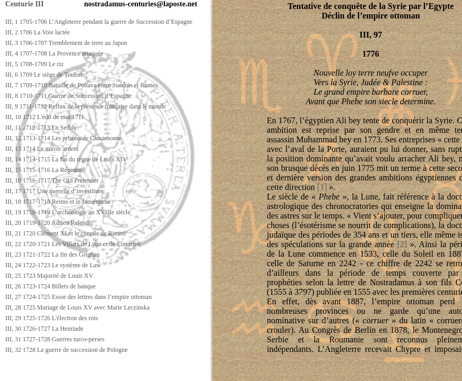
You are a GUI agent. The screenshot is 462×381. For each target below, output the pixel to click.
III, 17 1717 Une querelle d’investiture (54, 191)
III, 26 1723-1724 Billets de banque (50, 286)
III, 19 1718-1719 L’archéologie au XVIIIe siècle (67, 212)
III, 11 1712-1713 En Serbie (41, 127)
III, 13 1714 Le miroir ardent (42, 148)
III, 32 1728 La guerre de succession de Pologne (66, 349)
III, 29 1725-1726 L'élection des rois (51, 318)
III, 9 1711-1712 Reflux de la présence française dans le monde (85, 106)
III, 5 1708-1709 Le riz (34, 64)
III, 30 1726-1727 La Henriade (44, 328)
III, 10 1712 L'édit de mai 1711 (44, 117)
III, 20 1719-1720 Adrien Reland (47, 222)
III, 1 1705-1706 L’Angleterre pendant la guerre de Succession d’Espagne (98, 21)
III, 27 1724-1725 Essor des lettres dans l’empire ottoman (78, 297)
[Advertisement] (194, 371)
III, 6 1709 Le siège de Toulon (43, 74)
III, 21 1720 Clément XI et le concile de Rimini (65, 233)
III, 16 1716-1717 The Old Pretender (51, 180)
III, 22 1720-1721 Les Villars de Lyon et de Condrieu (73, 244)
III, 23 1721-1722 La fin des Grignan (52, 254)
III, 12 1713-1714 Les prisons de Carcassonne (63, 138)
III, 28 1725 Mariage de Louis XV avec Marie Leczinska (77, 307)
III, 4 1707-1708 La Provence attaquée (54, 53)
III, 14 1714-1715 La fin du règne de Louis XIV (66, 159)
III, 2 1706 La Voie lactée (37, 32)
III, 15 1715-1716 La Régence (43, 170)
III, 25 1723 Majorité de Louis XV (49, 275)
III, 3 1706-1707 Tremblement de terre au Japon (66, 43)
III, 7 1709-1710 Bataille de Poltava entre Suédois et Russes (81, 85)
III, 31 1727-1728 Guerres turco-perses (55, 339)
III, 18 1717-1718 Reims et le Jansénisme (58, 201)
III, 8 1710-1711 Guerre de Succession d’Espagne (68, 95)
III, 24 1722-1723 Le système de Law (53, 265)
